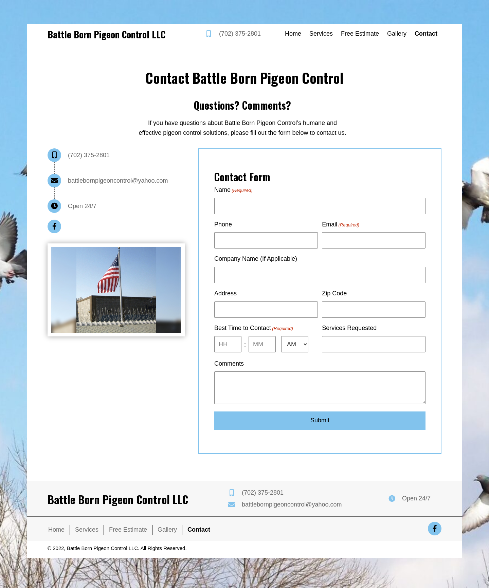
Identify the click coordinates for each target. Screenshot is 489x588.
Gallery (167, 535)
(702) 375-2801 (240, 33)
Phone (223, 225)
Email (340, 225)
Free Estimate (128, 535)
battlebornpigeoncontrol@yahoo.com (118, 180)
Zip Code (334, 297)
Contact (198, 535)
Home (56, 535)
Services (86, 535)
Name (233, 190)
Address (225, 297)
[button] (54, 226)
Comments (229, 369)
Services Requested (349, 333)
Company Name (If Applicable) (255, 261)
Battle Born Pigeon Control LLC (106, 34)
